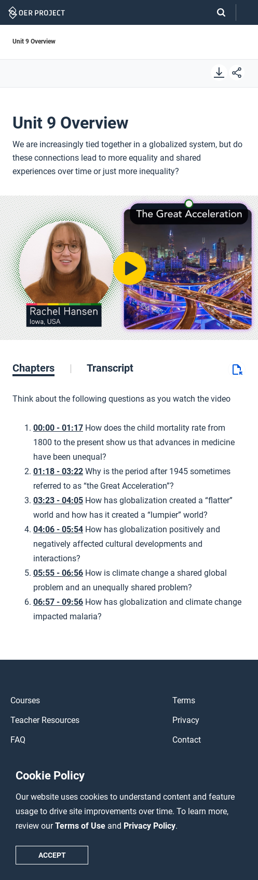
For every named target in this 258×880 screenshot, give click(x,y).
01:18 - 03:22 (58, 471)
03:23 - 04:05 (58, 500)
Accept (52, 855)
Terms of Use (81, 826)
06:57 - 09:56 (58, 602)
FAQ (17, 740)
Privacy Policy (149, 826)
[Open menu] (247, 12)
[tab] (42, 368)
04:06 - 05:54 (58, 529)
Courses (25, 700)
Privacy (185, 720)
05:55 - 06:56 (58, 573)
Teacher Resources (44, 720)
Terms (183, 700)
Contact (186, 740)
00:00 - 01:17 (58, 428)
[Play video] (129, 268)
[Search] (216, 12)
